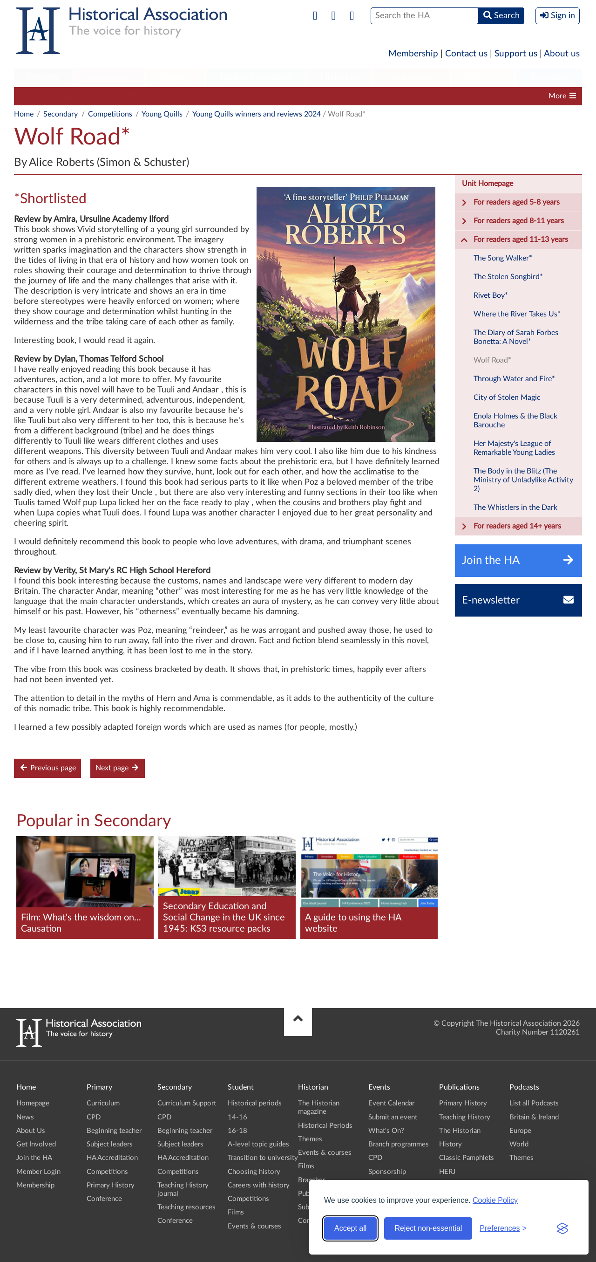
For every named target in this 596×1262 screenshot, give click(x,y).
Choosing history (254, 1171)
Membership (413, 53)
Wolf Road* (492, 360)
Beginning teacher (156, 96)
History (450, 1144)
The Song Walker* (503, 258)
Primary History (111, 1185)
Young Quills (162, 114)
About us (562, 53)
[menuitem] (43, 78)
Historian (339, 77)
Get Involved (36, 1144)
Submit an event (392, 1117)
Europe (520, 1130)
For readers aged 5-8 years (510, 202)
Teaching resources (186, 1207)
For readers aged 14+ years (511, 526)
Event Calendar (391, 1103)
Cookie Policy (495, 1200)
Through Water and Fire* (514, 379)
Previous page (47, 768)
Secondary (109, 77)
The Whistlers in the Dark (515, 507)
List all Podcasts (534, 1103)
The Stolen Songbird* (508, 277)
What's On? (386, 1130)
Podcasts (483, 77)
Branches (549, 77)
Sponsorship (387, 1171)
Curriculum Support (51, 96)
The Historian (460, 1130)
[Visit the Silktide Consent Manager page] (562, 1228)
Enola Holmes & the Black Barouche (515, 420)
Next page (117, 768)
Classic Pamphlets (466, 1157)
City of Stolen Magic (507, 397)
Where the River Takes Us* (517, 314)
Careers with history (259, 1185)
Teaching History (464, 1117)
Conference (104, 1198)
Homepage (32, 1103)
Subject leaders (225, 96)
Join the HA (34, 1157)
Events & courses (254, 1226)
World (518, 1144)
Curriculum (103, 1103)
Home (24, 114)
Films (236, 1212)
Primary (43, 77)
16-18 (237, 1130)
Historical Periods (325, 1125)
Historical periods (255, 1103)
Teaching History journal (431, 96)
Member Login (38, 1171)
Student (175, 77)
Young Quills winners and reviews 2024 (256, 114)
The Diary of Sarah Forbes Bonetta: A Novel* (516, 337)
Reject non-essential (428, 1228)
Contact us (466, 53)
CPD (105, 96)
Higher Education (255, 77)
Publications (411, 77)
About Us (30, 1130)
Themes (310, 1139)
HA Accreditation (292, 96)
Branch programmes (398, 1144)
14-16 (237, 1117)
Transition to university (263, 1157)
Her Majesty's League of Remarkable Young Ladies (514, 448)
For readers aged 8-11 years (512, 221)
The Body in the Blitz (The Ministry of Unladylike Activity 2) (523, 480)
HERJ (447, 1171)
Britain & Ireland (534, 1117)
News (25, 1117)
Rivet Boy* (491, 295)
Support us (515, 53)
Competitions (356, 96)
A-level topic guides (258, 1144)
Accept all (350, 1228)
